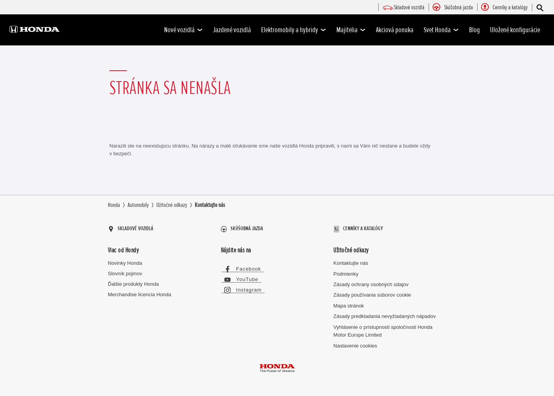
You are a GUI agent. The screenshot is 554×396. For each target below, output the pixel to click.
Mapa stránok (348, 303)
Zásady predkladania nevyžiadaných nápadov (384, 314)
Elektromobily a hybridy (293, 30)
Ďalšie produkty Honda (133, 281)
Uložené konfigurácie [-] (515, 30)
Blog (474, 30)
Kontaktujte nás (350, 261)
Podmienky (345, 271)
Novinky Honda (125, 261)
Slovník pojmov (125, 271)
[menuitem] (409, 8)
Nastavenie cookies (355, 343)
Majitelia (351, 30)
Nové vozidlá (183, 30)
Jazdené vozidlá (232, 30)
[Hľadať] (539, 7)
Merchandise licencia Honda (139, 292)
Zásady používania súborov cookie (372, 292)
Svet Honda (441, 30)
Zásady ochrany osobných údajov (371, 282)
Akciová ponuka (395, 30)
